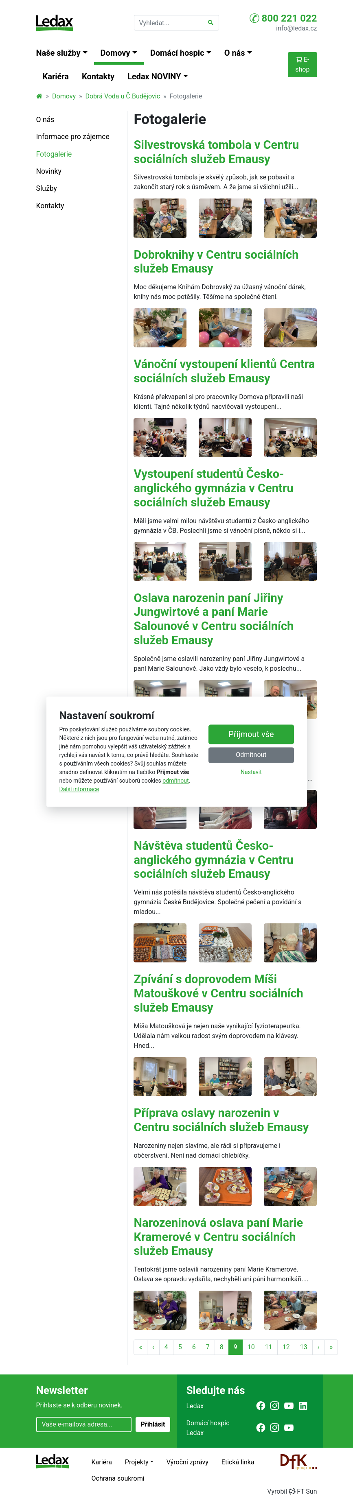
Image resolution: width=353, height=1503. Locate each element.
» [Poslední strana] (331, 1347)
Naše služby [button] (58, 53)
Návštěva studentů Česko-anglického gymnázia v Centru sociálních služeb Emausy (213, 860)
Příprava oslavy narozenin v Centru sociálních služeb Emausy (221, 1120)
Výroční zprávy (187, 1462)
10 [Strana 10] (251, 1347)
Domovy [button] (115, 53)
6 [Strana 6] (194, 1347)
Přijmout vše (251, 734)
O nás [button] (234, 53)
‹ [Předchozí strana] (153, 1347)
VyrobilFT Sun (292, 1491)
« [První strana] (140, 1347)
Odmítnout (251, 755)
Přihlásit (152, 1424)
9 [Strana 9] (235, 1347)
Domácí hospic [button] (177, 53)
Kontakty (98, 76)
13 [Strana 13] (303, 1347)
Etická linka (237, 1462)
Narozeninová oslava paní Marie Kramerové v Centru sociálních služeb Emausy (218, 1237)
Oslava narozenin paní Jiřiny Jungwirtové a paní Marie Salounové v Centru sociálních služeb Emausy (214, 619)
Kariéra (56, 76)
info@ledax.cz (296, 28)
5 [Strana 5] (180, 1347)
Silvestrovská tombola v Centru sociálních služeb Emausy (216, 152)
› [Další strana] (319, 1347)
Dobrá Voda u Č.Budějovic (122, 96)
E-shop (302, 64)
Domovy (64, 96)
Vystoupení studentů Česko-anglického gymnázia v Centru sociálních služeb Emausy (213, 488)
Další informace (79, 789)
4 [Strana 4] (166, 1347)
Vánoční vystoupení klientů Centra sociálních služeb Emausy (224, 371)
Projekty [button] (137, 1462)
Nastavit (251, 772)
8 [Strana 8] (222, 1347)
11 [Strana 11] (268, 1347)
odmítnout (175, 780)
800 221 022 (283, 18)
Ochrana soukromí (118, 1478)
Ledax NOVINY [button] (154, 76)
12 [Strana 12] (286, 1347)
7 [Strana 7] (208, 1347)
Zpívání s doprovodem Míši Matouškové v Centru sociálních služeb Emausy (218, 993)
